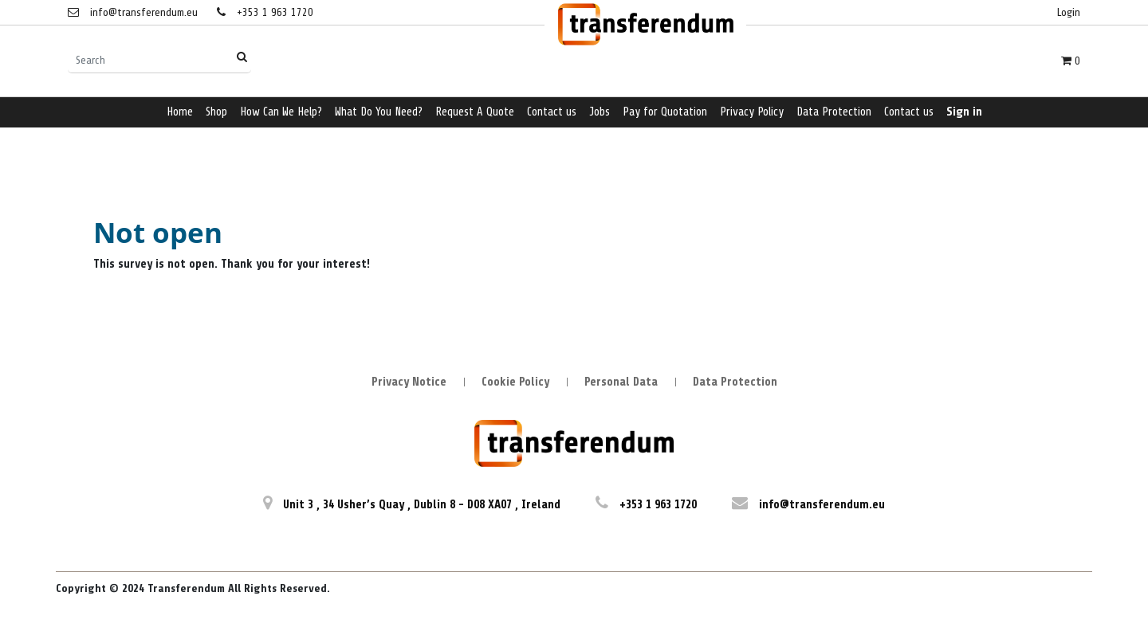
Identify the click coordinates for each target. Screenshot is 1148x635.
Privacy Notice (409, 382)
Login (1068, 12)
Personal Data (621, 382)
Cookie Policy (515, 382)
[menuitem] (179, 112)
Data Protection (735, 382)
